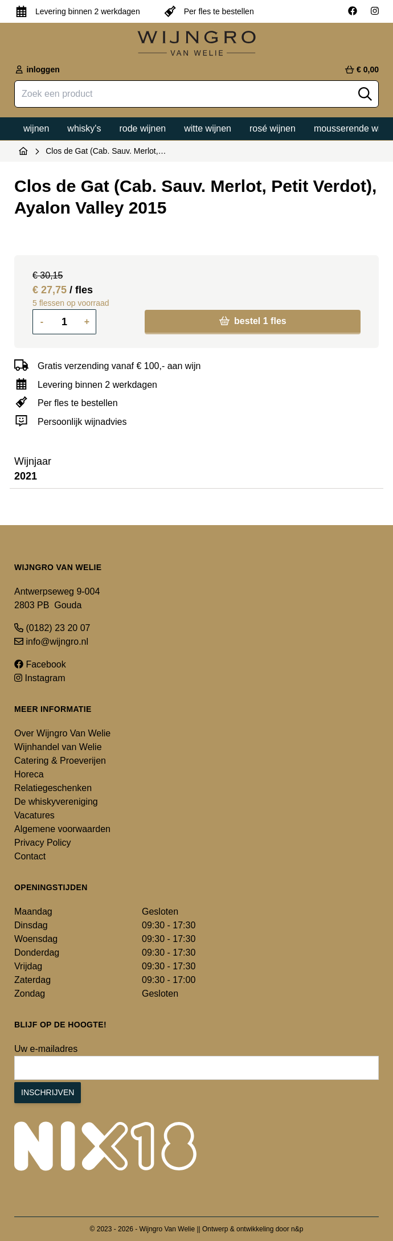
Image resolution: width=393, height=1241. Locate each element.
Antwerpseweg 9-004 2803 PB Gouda (57, 598)
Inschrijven (47, 1092)
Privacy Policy (42, 842)
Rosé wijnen (272, 128)
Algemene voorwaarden (62, 829)
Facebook (40, 664)
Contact (30, 856)
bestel (252, 321)
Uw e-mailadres (45, 1049)
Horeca (29, 774)
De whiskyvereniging (56, 801)
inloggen (37, 69)
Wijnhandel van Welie (58, 747)
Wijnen (36, 128)
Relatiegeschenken (53, 788)
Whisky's (84, 128)
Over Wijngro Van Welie (62, 733)
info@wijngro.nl (51, 641)
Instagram (40, 678)
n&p (297, 1229)
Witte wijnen (207, 128)
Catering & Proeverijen (60, 760)
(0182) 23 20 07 (52, 628)
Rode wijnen (142, 128)
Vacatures (34, 815)
